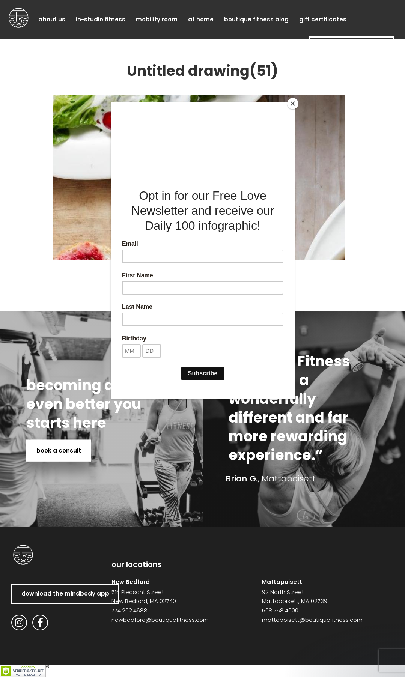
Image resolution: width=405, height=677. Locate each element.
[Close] (292, 103)
